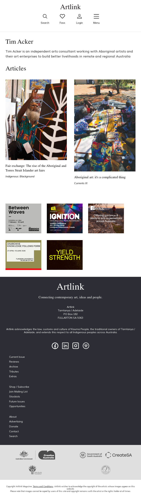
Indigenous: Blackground (20, 176)
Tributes (14, 371)
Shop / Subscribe (19, 386)
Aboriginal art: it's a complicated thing (100, 177)
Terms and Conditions (43, 486)
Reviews (14, 361)
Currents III (80, 183)
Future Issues (17, 401)
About (13, 416)
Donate (13, 426)
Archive (13, 366)
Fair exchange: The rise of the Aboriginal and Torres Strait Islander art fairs (36, 168)
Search (13, 436)
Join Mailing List (18, 391)
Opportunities (17, 406)
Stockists (14, 396)
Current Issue (17, 356)
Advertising (16, 421)
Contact (14, 431)
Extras (13, 376)
